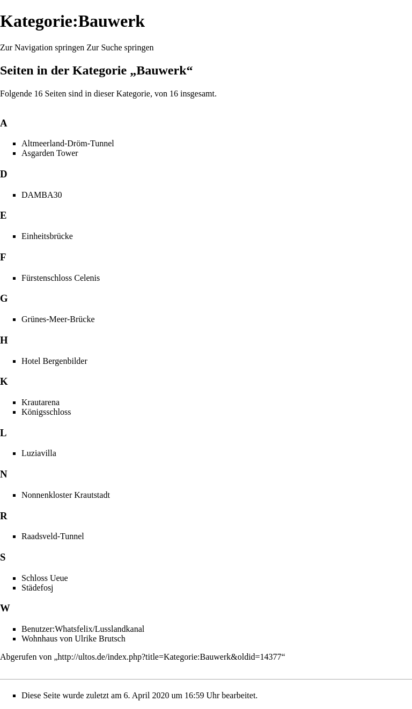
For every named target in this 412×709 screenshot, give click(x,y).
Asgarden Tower (49, 153)
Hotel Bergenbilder (54, 360)
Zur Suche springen (119, 47)
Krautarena (40, 402)
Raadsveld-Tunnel (52, 536)
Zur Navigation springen (42, 47)
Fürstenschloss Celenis (60, 277)
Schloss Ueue (44, 578)
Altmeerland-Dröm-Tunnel (67, 143)
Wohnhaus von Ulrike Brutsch (73, 638)
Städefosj (37, 587)
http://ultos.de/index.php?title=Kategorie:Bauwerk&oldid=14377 (170, 656)
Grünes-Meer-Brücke (58, 319)
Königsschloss (46, 411)
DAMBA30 (41, 194)
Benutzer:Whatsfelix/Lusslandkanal (82, 628)
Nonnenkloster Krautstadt (65, 494)
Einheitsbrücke (47, 236)
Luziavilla (38, 453)
